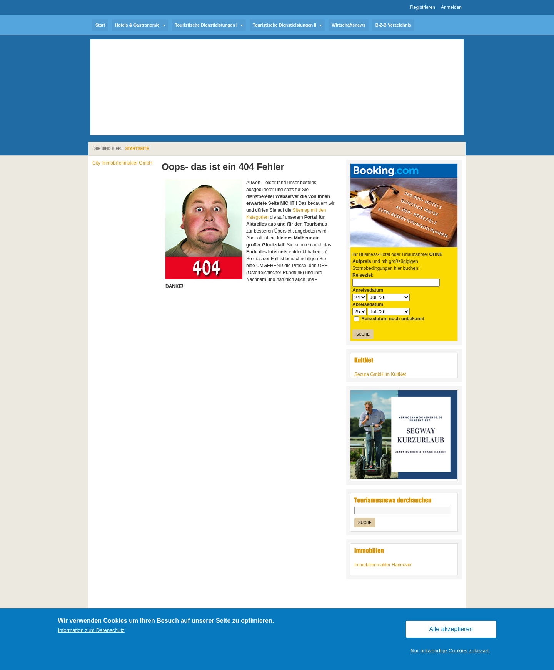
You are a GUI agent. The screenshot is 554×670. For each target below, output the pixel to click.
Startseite (137, 148)
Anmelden (451, 7)
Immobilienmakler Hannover (383, 564)
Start (100, 25)
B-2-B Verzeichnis (393, 25)
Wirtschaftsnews (348, 25)
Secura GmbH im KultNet (380, 374)
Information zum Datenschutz (91, 630)
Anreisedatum (367, 290)
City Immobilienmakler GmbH (122, 163)
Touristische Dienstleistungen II (284, 25)
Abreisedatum (367, 304)
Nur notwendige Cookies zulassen (450, 650)
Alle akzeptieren (451, 629)
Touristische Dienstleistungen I (206, 25)
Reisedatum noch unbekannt (389, 318)
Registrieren (422, 7)
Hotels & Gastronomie (137, 25)
